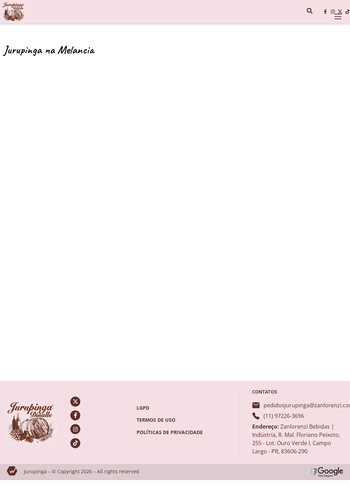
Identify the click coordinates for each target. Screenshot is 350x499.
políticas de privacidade (170, 432)
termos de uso (156, 420)
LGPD (143, 408)
